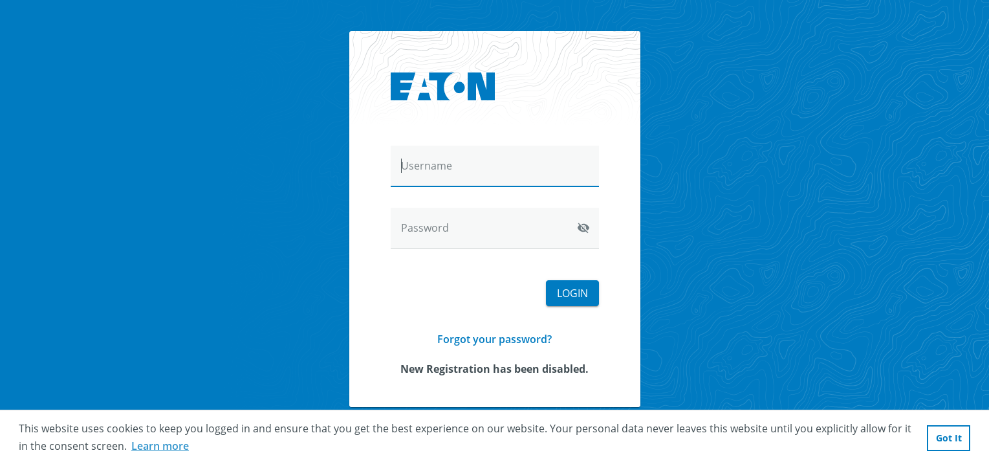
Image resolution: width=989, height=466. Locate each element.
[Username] (495, 166)
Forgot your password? (494, 339)
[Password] (495, 228)
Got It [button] (949, 438)
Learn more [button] (160, 446)
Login (572, 293)
